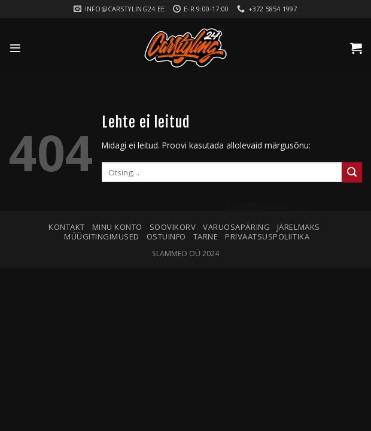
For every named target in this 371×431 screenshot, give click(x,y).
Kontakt (66, 226)
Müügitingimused (101, 236)
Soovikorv (173, 226)
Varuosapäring (236, 226)
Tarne (205, 236)
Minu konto (117, 226)
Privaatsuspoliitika (267, 236)
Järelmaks (298, 226)
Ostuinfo (166, 236)
